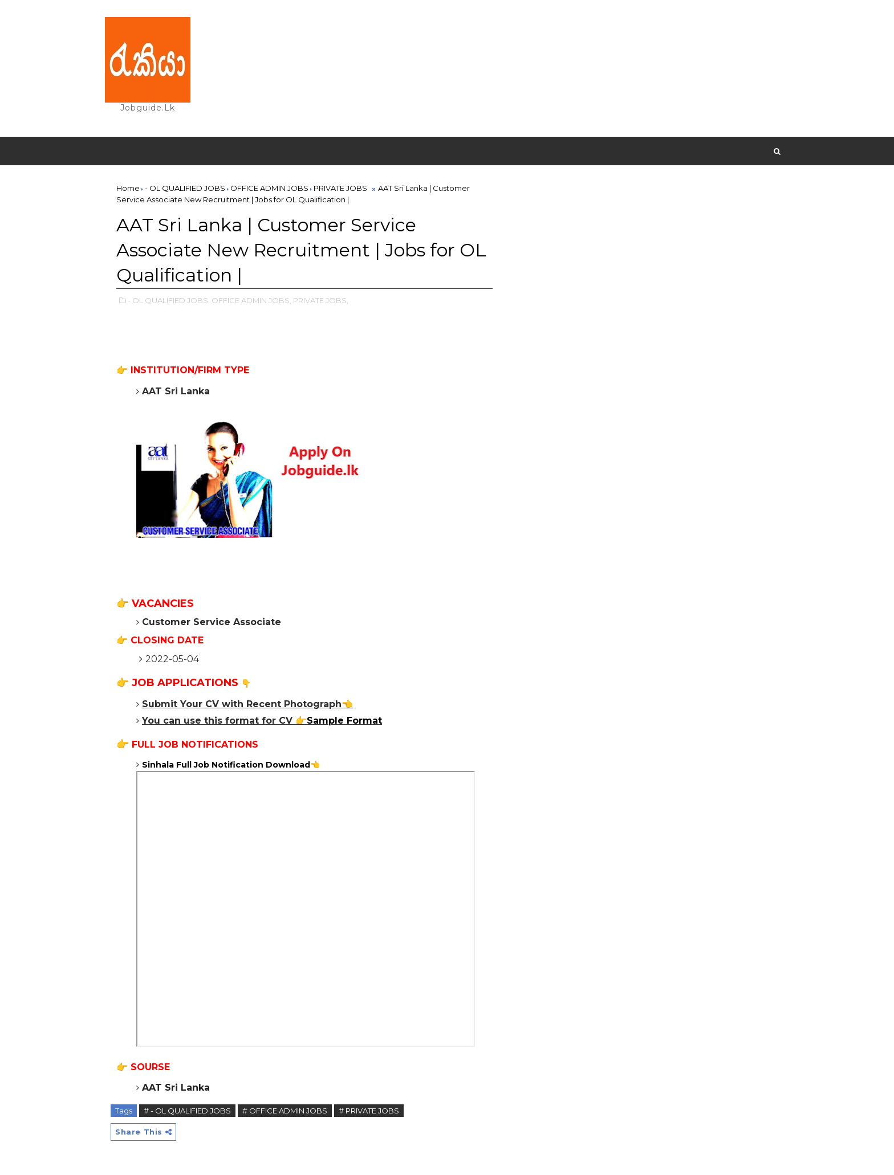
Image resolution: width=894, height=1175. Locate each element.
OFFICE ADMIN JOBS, (251, 300)
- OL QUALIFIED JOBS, (169, 300)
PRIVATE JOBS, (320, 300)
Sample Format (344, 720)
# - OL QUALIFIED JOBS (187, 1110)
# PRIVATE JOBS (369, 1110)
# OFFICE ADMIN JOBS (284, 1110)
